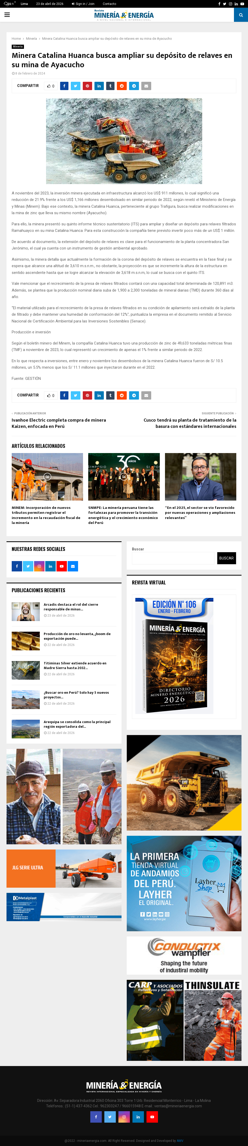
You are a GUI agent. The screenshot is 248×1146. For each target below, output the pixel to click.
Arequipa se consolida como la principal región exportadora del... (77, 724)
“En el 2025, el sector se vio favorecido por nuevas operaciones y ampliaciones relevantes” (200, 512)
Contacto (109, 4)
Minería (18, 46)
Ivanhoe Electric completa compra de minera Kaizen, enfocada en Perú (59, 423)
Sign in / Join (83, 4)
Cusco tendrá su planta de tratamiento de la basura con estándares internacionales (190, 423)
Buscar (138, 549)
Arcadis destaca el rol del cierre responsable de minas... (71, 607)
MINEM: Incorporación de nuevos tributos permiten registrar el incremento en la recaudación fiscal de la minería (46, 515)
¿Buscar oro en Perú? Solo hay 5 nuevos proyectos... (76, 695)
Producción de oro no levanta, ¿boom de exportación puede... (77, 636)
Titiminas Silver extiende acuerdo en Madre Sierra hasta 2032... (75, 665)
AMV (180, 1141)
